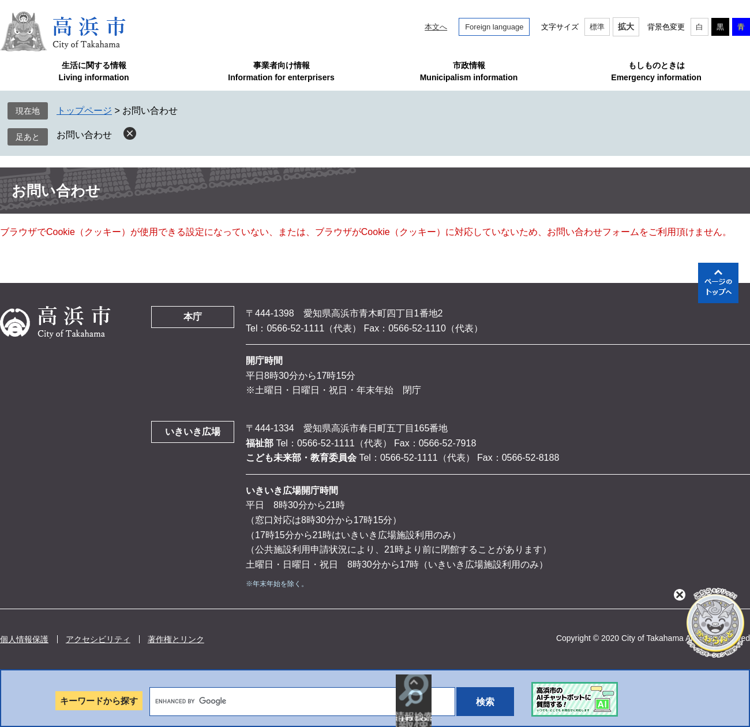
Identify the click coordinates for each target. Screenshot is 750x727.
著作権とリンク (176, 639)
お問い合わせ (84, 135)
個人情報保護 (24, 639)
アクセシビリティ (98, 639)
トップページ (84, 110)
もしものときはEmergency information (656, 71)
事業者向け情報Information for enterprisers (281, 71)
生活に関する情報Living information (93, 71)
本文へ (436, 27)
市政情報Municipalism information (469, 71)
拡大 (626, 26)
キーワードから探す (99, 701)
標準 (597, 27)
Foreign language (494, 27)
